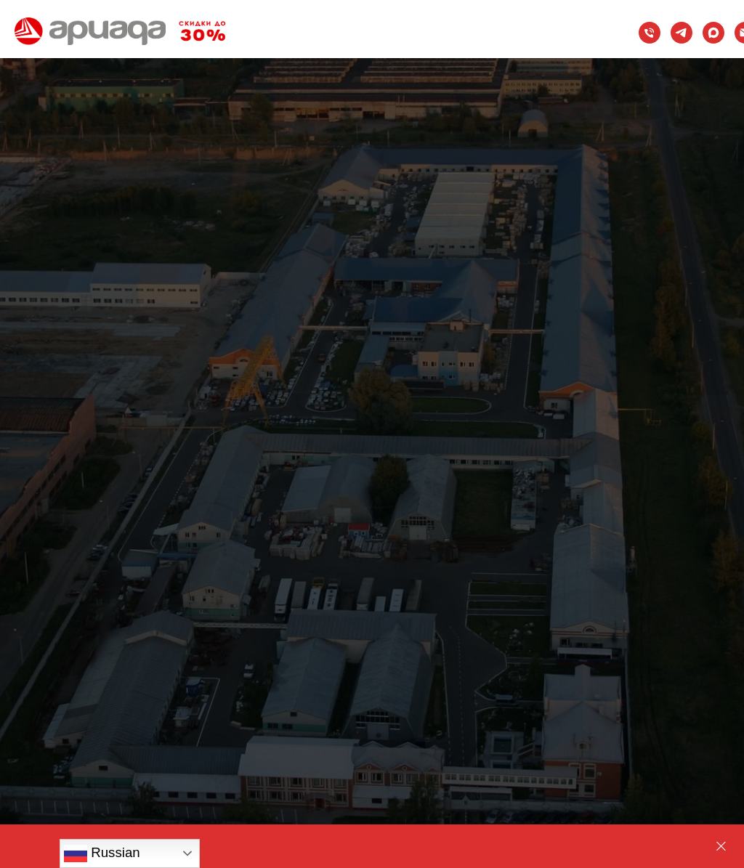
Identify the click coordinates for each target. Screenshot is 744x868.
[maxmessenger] (713, 33)
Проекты (279, 32)
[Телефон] (649, 33)
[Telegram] (681, 33)
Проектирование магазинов (334, 19)
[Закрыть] (721, 846)
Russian (102, 853)
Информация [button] (292, 58)
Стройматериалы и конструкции (347, 45)
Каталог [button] (265, 6)
